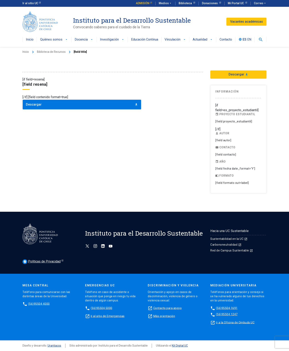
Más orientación (164, 315)
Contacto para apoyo (167, 307)
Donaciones (210, 3)
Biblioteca (185, 3)
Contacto (226, 39)
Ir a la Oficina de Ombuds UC (235, 322)
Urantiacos (54, 345)
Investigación (112, 39)
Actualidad (203, 39)
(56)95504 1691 (227, 307)
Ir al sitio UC (30, 3)
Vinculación (175, 39)
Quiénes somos (54, 39)
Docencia (84, 39)
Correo (260, 3)
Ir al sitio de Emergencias (108, 315)
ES (244, 39)
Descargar (82, 104)
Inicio (30, 39)
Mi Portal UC (236, 3)
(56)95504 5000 (101, 307)
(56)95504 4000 (39, 303)
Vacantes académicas (246, 21)
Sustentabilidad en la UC (228, 238)
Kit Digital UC (180, 345)
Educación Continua (144, 39)
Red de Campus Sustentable (231, 250)
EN (249, 39)
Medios (165, 3)
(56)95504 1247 (227, 314)
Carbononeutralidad (225, 244)
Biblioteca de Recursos (51, 51)
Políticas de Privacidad (41, 261)
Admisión (142, 3)
